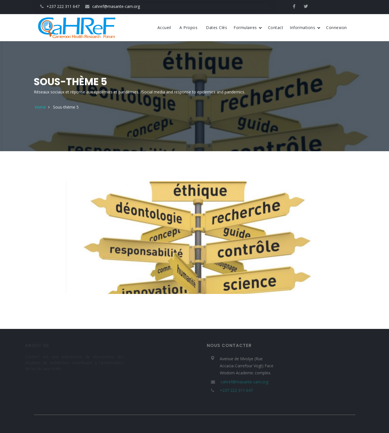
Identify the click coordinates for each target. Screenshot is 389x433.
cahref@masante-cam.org (112, 6)
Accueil (164, 27)
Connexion (336, 27)
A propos (188, 27)
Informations (305, 27)
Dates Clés (216, 27)
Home (53, 107)
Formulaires (248, 27)
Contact (275, 27)
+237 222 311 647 (60, 6)
